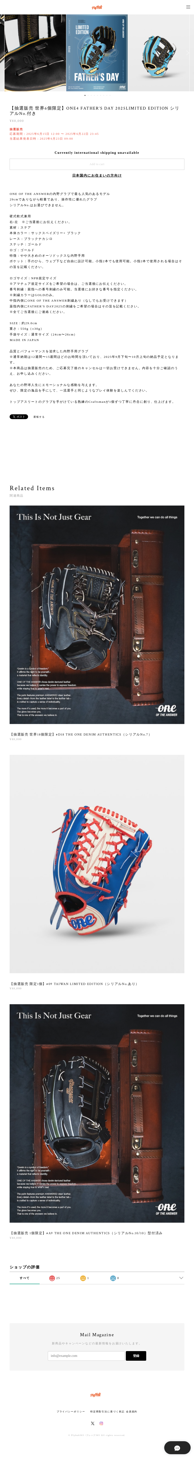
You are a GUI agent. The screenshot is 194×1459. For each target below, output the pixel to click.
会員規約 (132, 1411)
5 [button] (97, 95)
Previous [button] (7, 52)
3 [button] (91, 95)
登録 (136, 1356)
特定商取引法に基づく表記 (107, 1411)
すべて (25, 1278)
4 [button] (94, 95)
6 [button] (100, 95)
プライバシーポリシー (71, 1411)
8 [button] (106, 95)
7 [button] (103, 95)
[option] (97, 52)
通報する (39, 417)
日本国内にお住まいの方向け (97, 175)
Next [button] (186, 52)
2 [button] (88, 95)
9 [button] (109, 95)
